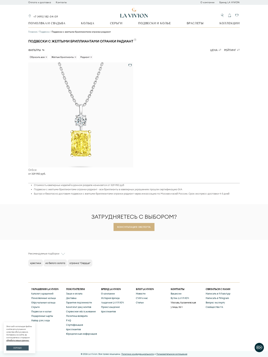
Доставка (71, 298)
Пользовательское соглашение (171, 354)
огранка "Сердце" (79, 263)
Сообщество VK (214, 307)
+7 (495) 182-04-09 (46, 16)
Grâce (32, 170)
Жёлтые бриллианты (62, 57)
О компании (207, 2)
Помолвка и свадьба (46, 23)
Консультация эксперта (134, 227)
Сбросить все (37, 57)
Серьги (116, 23)
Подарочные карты (42, 316)
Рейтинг (230, 50)
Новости (141, 293)
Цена (214, 50)
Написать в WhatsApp (218, 293)
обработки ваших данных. (17, 340)
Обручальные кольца (43, 302)
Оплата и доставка (39, 2)
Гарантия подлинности (79, 302)
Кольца (87, 23)
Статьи (140, 302)
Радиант (85, 57)
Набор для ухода (40, 320)
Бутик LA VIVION (180, 298)
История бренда (110, 298)
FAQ (68, 320)
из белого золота (55, 263)
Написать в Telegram (217, 298)
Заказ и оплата (74, 293)
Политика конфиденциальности (137, 354)
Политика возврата (76, 316)
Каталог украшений (42, 293)
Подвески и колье (154, 23)
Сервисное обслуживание (81, 311)
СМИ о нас (142, 298)
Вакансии (176, 293)
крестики (35, 263)
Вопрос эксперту (215, 302)
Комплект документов (78, 307)
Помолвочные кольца (43, 298)
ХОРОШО (17, 348)
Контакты (61, 2)
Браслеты (195, 23)
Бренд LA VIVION (229, 2)
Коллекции (229, 23)
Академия (112, 302)
